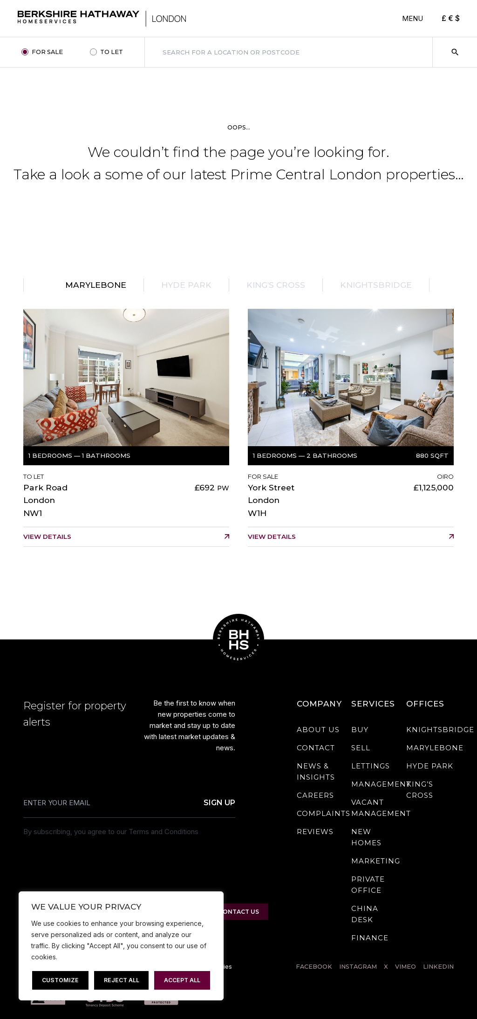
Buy (359, 729)
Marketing (375, 860)
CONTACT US (238, 911)
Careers (315, 795)
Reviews (315, 831)
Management (381, 784)
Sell (360, 747)
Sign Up (219, 803)
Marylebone (95, 285)
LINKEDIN (438, 966)
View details (47, 536)
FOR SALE (47, 51)
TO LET (111, 51)
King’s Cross (275, 285)
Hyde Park (186, 285)
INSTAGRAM (358, 966)
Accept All (182, 980)
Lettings (370, 765)
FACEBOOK (314, 966)
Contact (316, 747)
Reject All (121, 980)
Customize (60, 980)
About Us (318, 729)
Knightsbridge (376, 285)
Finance (369, 937)
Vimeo (405, 966)
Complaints (323, 813)
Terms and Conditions (163, 831)
